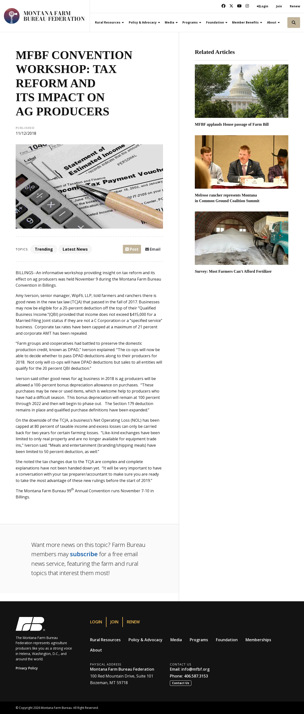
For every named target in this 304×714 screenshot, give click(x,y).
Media (176, 639)
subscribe (84, 554)
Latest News (75, 249)
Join (279, 6)
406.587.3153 (196, 676)
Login (96, 622)
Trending (44, 249)
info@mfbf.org (195, 669)
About (96, 650)
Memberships (258, 639)
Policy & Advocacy (146, 639)
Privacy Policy (27, 668)
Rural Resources (105, 639)
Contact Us (180, 683)
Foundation (227, 639)
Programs (199, 639)
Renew (295, 6)
